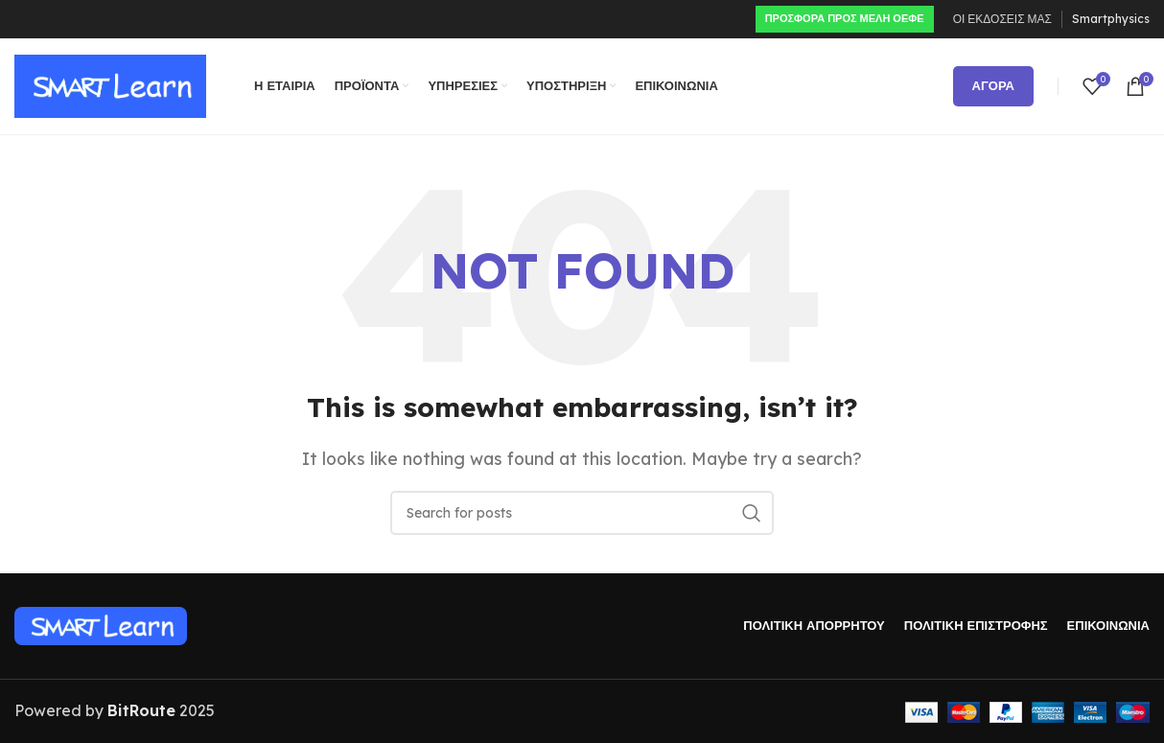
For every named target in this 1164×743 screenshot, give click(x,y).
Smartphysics (1111, 19)
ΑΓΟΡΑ (993, 85)
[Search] (582, 513)
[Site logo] (110, 84)
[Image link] (100, 624)
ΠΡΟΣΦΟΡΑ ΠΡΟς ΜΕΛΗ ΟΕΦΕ (844, 18)
